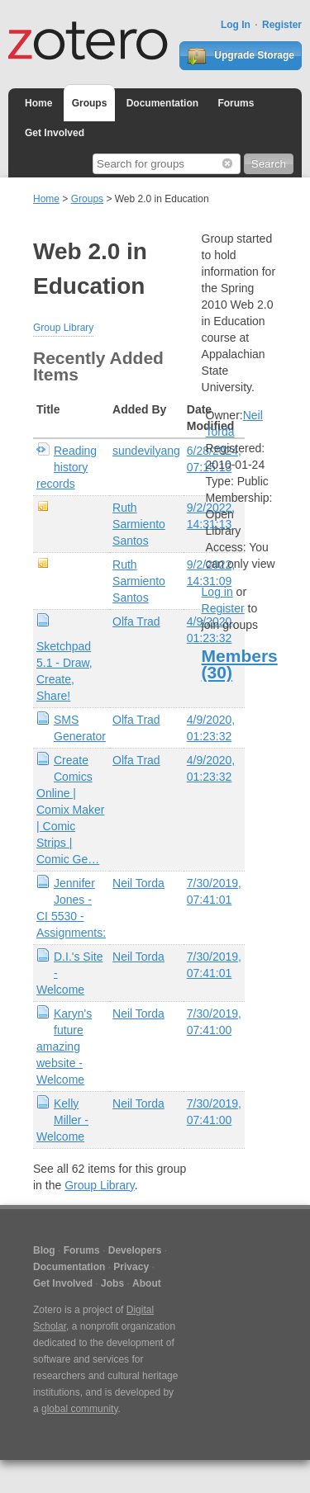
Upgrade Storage (240, 56)
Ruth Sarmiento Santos (138, 524)
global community (79, 1409)
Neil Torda (138, 883)
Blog (44, 1250)
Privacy (131, 1267)
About (146, 1283)
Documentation (162, 103)
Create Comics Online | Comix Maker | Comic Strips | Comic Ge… (70, 810)
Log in (217, 591)
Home (38, 103)
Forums (235, 103)
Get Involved (54, 133)
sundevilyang (146, 450)
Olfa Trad (136, 621)
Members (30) (240, 664)
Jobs (112, 1283)
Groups (89, 103)
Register (282, 25)
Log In (235, 25)
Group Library (63, 327)
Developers (135, 1250)
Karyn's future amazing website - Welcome (64, 1046)
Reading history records (66, 467)
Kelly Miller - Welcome (62, 1120)
